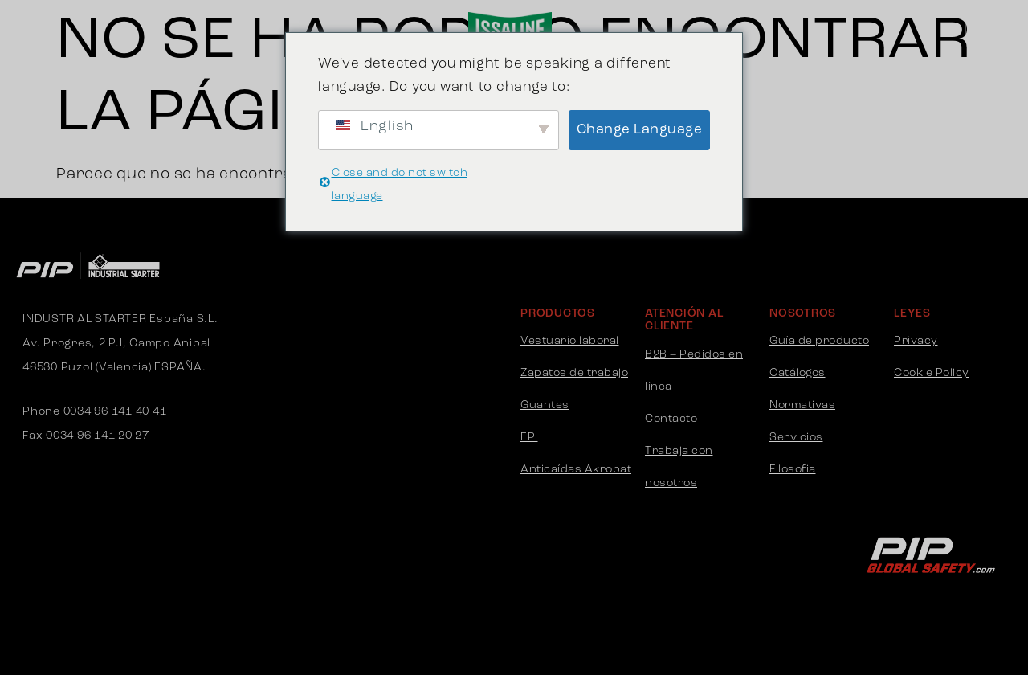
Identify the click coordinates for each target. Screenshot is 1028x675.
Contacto (671, 419)
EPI (529, 438)
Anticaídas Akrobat (575, 470)
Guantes (544, 405)
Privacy (916, 341)
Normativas (802, 405)
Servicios (796, 438)
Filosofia (792, 470)
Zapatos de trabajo (574, 373)
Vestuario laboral (569, 341)
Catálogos (797, 373)
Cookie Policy (931, 373)
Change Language (640, 130)
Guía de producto (819, 341)
